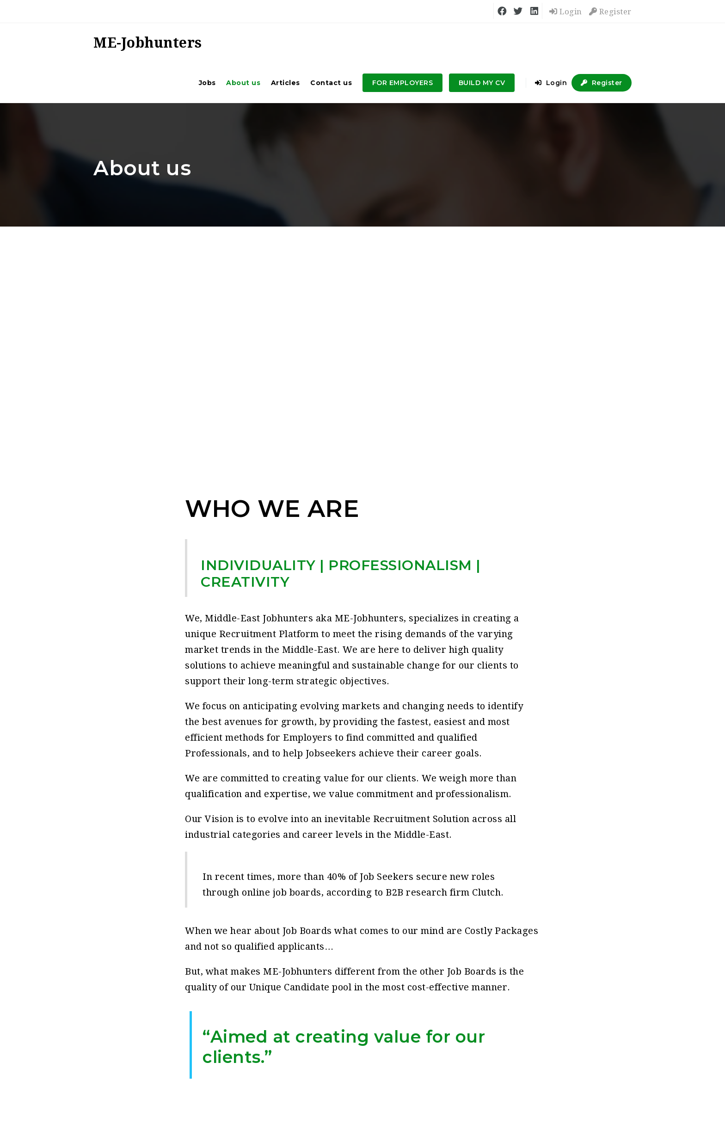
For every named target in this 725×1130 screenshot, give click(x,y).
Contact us (331, 83)
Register (610, 11)
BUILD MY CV (482, 83)
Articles (285, 83)
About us (243, 83)
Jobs (207, 83)
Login (565, 11)
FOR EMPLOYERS (402, 83)
